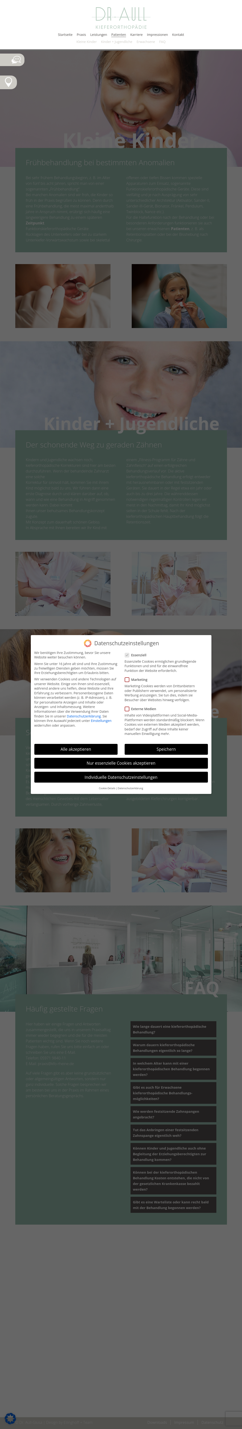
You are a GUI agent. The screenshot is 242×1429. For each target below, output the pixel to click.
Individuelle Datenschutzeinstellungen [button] (121, 777)
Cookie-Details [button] (107, 788)
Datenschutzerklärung (84, 716)
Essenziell (138, 655)
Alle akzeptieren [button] (75, 749)
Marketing (138, 679)
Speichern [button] (166, 749)
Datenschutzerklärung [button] (130, 788)
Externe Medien (142, 709)
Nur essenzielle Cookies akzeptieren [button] (121, 763)
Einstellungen (101, 720)
